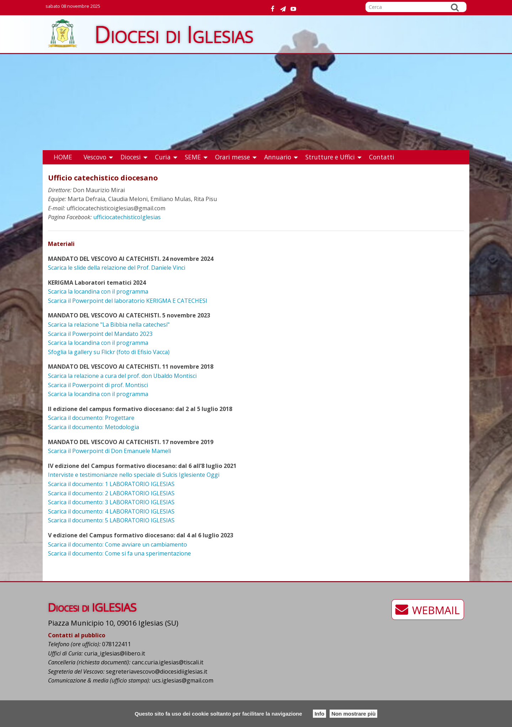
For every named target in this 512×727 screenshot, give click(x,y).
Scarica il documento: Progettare (91, 418)
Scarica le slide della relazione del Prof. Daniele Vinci (116, 268)
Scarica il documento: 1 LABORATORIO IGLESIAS (111, 484)
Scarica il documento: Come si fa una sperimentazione (119, 553)
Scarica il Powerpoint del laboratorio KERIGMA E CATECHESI (127, 301)
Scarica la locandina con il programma (98, 291)
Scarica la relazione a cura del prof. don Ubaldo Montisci (122, 376)
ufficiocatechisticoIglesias (127, 217)
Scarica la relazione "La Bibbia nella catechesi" (109, 324)
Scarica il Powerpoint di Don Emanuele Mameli (109, 451)
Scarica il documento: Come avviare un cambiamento (117, 544)
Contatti (381, 157)
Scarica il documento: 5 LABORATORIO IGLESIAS (111, 520)
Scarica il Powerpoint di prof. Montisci (98, 385)
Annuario (277, 157)
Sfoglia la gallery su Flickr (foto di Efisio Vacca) (109, 352)
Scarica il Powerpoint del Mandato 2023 (100, 334)
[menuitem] (63, 157)
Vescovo (95, 157)
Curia (163, 157)
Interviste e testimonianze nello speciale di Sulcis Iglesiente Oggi (133, 475)
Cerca (454, 7)
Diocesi (131, 157)
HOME (63, 157)
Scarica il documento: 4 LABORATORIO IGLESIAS (111, 511)
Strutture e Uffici (330, 157)
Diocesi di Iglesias (174, 34)
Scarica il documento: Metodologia (93, 427)
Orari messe (232, 157)
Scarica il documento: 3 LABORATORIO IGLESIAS (111, 502)
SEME (193, 157)
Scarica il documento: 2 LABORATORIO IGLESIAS (111, 493)
